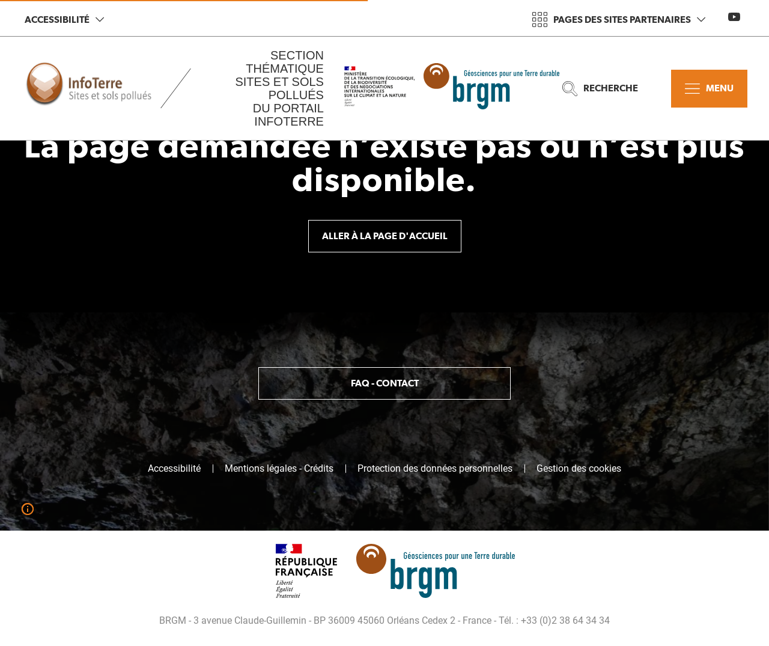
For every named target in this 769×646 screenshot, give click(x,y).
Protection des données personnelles (434, 469)
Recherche (600, 88)
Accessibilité (64, 19)
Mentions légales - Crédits (279, 469)
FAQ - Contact (385, 383)
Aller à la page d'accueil (385, 236)
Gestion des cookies (578, 469)
